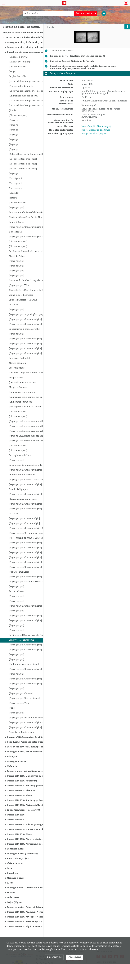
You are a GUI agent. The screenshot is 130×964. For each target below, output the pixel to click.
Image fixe (87, 134)
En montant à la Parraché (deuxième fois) (29, 212)
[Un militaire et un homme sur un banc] (28, 397)
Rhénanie (12, 766)
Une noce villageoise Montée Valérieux (28, 373)
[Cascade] (14, 193)
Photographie (99, 134)
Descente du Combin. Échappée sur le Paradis (31, 280)
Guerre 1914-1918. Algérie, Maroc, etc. (27, 927)
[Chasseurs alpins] (18, 67)
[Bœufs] (12, 110)
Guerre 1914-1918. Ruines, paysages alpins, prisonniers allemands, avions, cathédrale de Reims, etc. (34, 825)
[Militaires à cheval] (18, 57)
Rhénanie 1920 (14, 863)
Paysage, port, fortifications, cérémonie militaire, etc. (34, 771)
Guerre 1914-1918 (15, 815)
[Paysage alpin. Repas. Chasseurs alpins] (29, 582)
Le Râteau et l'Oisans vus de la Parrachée (29, 635)
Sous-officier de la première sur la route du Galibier (34, 465)
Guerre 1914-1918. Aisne (19, 795)
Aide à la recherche (34, 18)
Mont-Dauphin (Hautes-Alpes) (96, 126)
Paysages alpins (16, 849)
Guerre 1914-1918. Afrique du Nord (25, 805)
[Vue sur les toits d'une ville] (23, 159)
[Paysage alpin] (16, 208)
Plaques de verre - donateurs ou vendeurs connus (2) (30, 33)
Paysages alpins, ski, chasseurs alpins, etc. (30, 752)
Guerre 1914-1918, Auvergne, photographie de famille (34, 844)
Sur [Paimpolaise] (17, 368)
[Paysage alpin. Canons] (21, 693)
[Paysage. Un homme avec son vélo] (27, 421)
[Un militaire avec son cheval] (23, 96)
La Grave (13, 305)
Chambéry (12, 873)
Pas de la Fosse (16, 591)
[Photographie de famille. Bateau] (25, 407)
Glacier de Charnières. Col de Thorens (27, 217)
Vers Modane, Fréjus (18, 859)
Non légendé (15, 178)
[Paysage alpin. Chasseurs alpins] (25, 319)
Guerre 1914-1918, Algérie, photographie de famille (34, 839)
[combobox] (85, 13)
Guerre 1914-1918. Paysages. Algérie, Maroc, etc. (32, 917)
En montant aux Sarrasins (22, 475)
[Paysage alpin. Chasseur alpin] (24, 519)
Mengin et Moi (16, 378)
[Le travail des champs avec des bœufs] (28, 81)
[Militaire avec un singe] (20, 62)
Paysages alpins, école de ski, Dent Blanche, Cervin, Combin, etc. (34, 42)
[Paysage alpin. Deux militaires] (24, 698)
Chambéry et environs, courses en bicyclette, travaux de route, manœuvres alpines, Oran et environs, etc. (34, 52)
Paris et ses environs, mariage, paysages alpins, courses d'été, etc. (34, 747)
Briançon (12, 757)
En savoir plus (54, 957)
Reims (10, 868)
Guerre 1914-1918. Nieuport (21, 791)
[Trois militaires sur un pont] (23, 499)
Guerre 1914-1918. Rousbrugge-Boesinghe (29, 786)
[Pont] (12, 708)
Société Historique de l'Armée (96, 130)
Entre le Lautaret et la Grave (23, 300)
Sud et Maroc (14, 897)
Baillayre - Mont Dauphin (21, 640)
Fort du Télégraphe (18, 489)
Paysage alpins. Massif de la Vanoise (27, 888)
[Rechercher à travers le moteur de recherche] (49, 13)
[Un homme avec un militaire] (24, 664)
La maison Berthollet (19, 358)
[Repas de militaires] (19, 572)
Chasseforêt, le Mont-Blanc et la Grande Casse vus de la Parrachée (36, 290)
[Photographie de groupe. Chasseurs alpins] (30, 538)
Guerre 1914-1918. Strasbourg (22, 781)
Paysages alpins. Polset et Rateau (25, 907)
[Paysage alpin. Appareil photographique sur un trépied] (36, 315)
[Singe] (12, 72)
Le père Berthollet (18, 76)
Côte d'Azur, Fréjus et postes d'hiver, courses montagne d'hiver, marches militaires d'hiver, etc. (34, 742)
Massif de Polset (17, 256)
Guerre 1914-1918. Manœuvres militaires (28, 776)
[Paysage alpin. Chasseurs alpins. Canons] (29, 227)
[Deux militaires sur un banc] (23, 383)
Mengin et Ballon (17, 363)
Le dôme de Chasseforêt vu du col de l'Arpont (31, 251)
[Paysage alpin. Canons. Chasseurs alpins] (29, 480)
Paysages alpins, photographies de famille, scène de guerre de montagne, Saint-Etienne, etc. (34, 47)
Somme (11, 893)
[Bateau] (13, 198)
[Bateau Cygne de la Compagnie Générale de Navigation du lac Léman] (36, 154)
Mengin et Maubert (18, 387)
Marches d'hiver (15, 878)
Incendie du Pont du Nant (22, 732)
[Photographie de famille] (21, 86)
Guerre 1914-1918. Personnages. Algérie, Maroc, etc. (34, 922)
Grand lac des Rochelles (21, 295)
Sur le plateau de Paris (20, 455)
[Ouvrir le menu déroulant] (3, 3)
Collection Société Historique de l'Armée (27, 38)
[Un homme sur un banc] (21, 402)
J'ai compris (74, 957)
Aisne (10, 883)
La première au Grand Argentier (24, 329)
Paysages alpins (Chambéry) (22, 854)
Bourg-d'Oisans (16, 222)
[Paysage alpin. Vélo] (19, 285)
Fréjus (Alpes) (14, 902)
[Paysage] (13, 120)
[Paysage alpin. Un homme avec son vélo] (29, 533)
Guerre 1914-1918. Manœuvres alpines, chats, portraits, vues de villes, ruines (34, 829)
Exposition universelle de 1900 (23, 810)
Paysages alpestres (17, 761)
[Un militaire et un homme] (22, 392)
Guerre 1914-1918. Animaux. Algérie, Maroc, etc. (32, 912)
